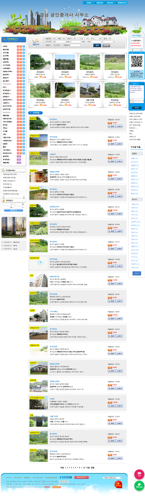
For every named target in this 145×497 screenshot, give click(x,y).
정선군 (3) (134, 172)
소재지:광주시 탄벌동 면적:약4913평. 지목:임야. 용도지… (69, 215)
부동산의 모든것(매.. (136, 113)
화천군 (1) (134, 190)
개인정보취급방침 (51, 478)
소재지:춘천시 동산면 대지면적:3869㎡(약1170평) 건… (68, 424)
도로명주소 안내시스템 (11, 194)
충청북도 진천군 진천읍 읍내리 (60, 314)
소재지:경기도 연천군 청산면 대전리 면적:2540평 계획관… (69, 442)
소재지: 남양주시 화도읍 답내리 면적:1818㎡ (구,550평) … (69, 267)
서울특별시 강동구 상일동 (58, 401)
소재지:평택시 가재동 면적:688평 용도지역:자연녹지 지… (69, 197)
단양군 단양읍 (40, 102)
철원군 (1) (134, 176)
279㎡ (90, 105)
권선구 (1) (134, 232)
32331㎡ (65, 77)
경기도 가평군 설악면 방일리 (59, 384)
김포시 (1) (134, 218)
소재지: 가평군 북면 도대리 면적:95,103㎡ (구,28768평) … (69, 162)
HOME (8, 477)
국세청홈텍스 (7, 187)
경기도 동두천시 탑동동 (58, 279)
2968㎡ (40, 77)
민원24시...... (133, 128)
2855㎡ (114, 105)
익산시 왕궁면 (90, 102)
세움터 (131, 131)
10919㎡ (40, 105)
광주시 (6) (134, 211)
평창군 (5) (134, 183)
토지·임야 (58, 125)
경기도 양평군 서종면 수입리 (59, 174)
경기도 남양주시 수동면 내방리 (60, 122)
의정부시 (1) (135, 264)
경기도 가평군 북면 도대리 (59, 157)
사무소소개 (17, 478)
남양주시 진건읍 (114, 102)
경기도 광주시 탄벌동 (57, 209)
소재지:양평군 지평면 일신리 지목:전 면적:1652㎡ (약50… (69, 354)
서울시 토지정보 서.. (136, 122)
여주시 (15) (135, 250)
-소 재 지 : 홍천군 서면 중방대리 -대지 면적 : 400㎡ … (67, 372)
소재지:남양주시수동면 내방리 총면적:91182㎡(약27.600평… (70, 127)
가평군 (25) (135, 204)
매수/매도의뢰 (37, 478)
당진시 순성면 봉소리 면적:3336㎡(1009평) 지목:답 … (67, 459)
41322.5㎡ (115, 77)
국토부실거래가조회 (10, 174)
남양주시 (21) (135, 222)
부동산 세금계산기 (9, 181)
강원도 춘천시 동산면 (57, 419)
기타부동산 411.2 (61, 282)
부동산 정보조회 (134, 116)
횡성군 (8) (134, 193)
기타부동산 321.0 (59, 421)
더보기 (137, 273)
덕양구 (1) (134, 208)
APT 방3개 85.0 (64, 404)
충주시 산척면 (65, 102)
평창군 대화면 (90, 74)
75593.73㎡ (90, 77)
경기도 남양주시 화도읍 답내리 (60, 262)
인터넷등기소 (7, 184)
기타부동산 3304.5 (61, 317)
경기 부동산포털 (134, 125)
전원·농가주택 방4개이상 (63, 177)
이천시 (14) (135, 267)
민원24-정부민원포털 (10, 191)
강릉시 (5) (134, 158)
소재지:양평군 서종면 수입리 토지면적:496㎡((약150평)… (69, 180)
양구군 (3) (134, 162)
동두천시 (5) (135, 225)
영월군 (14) (135, 165)
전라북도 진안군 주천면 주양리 (60, 227)
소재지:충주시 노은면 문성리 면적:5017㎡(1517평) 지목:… (69, 302)
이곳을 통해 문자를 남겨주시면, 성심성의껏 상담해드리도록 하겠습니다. (136, 92)
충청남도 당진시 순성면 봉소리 (60, 454)
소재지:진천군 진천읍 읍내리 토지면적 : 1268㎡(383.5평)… (69, 319)
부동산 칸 (132, 136)
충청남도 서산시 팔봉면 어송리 (60, 139)
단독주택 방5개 (61, 387)
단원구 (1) (134, 236)
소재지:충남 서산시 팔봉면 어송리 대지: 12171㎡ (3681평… (69, 145)
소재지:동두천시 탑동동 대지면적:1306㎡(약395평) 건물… (69, 284)
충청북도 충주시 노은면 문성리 (60, 297)
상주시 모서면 (115, 74)
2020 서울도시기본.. (136, 119)
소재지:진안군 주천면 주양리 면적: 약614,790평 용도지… (69, 232)
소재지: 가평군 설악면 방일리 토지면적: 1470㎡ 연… (67, 389)
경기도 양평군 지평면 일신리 (59, 349)
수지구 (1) (134, 257)
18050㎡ (65, 105)
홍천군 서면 (65, 74)
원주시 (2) (134, 169)
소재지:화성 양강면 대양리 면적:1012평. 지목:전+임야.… (69, 337)
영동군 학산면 (40, 74)
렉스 (130, 134)
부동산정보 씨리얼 (9, 177)
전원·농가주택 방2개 (63, 369)
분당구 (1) (134, 229)
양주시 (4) (134, 243)
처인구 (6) (134, 260)
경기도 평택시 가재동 (57, 192)
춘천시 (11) (135, 179)
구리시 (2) (134, 215)
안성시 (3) (134, 239)
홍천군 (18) (135, 186)
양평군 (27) (135, 246)
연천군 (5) (134, 253)
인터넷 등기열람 (134, 139)
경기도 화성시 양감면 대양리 (59, 332)
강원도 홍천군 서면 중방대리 (59, 366)
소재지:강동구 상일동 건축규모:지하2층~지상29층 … (67, 407)
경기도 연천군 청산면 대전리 (59, 436)
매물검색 (27, 478)
